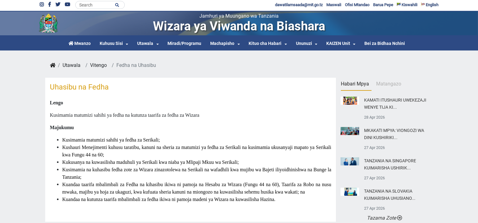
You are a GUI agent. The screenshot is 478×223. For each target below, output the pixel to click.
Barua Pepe (383, 4)
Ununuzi (304, 43)
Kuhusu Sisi (111, 43)
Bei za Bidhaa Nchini (384, 43)
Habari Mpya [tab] (355, 84)
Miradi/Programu (184, 43)
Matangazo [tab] (388, 84)
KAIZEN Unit (338, 43)
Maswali (333, 4)
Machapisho (222, 43)
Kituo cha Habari (265, 43)
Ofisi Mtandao (357, 4)
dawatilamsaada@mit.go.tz (299, 4)
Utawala (145, 43)
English (429, 4)
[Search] (100, 5)
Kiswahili (407, 4)
